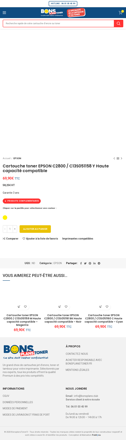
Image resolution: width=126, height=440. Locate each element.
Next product (121, 158)
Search (118, 23)
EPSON (17, 158)
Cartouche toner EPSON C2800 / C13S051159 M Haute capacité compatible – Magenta (22, 320)
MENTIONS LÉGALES (77, 369)
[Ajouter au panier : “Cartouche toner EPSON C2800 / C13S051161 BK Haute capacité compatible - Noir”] (60, 307)
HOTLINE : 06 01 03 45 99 (63, 3)
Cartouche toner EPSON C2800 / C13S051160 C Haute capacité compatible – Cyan (104, 318)
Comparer (12, 238)
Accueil (6, 158)
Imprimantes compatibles (77, 238)
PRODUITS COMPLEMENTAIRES (22, 201)
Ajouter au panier (35, 229)
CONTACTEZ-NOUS (77, 353)
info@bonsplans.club (86, 395)
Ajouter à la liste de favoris (42, 238)
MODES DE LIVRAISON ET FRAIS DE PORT (26, 414)
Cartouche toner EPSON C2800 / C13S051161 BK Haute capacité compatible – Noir (63, 318)
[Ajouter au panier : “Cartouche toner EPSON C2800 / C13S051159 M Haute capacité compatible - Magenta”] (19, 307)
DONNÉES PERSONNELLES (18, 402)
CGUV (6, 395)
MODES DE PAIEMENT (15, 408)
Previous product (114, 158)
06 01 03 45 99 (79, 406)
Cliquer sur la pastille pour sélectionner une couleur (29, 208)
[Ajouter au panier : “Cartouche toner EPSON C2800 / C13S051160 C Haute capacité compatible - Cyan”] (100, 307)
